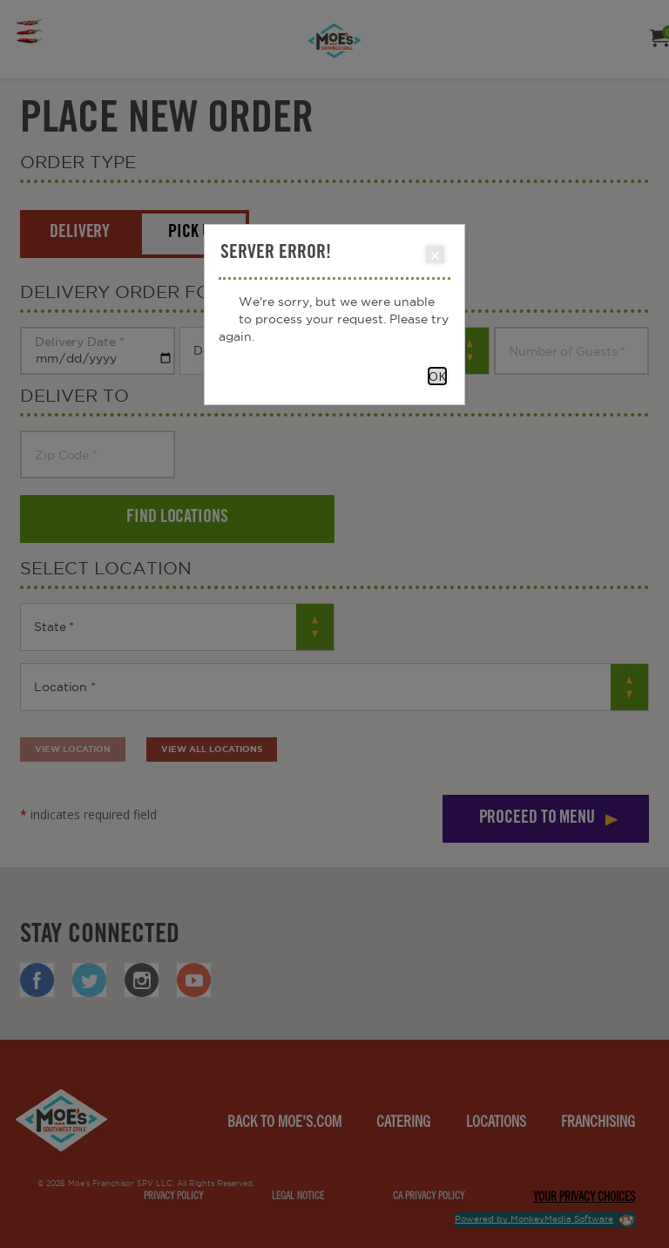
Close (434, 255)
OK (437, 376)
